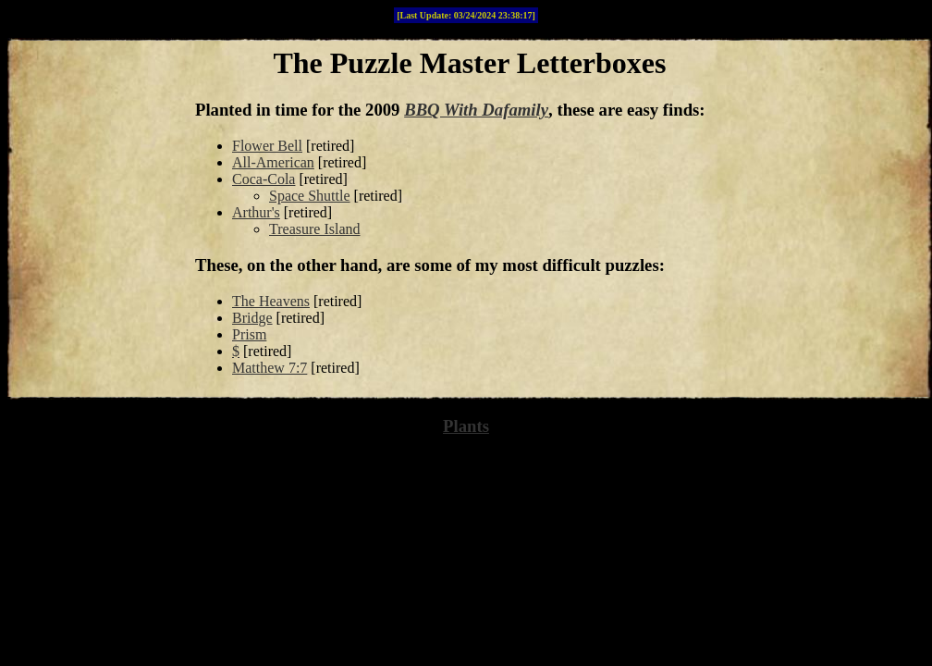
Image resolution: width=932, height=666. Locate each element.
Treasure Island (315, 229)
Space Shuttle (309, 196)
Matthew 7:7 (269, 368)
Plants (466, 426)
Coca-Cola (263, 179)
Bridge (252, 318)
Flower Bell (267, 146)
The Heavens (271, 301)
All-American (273, 162)
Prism (249, 334)
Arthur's (256, 212)
